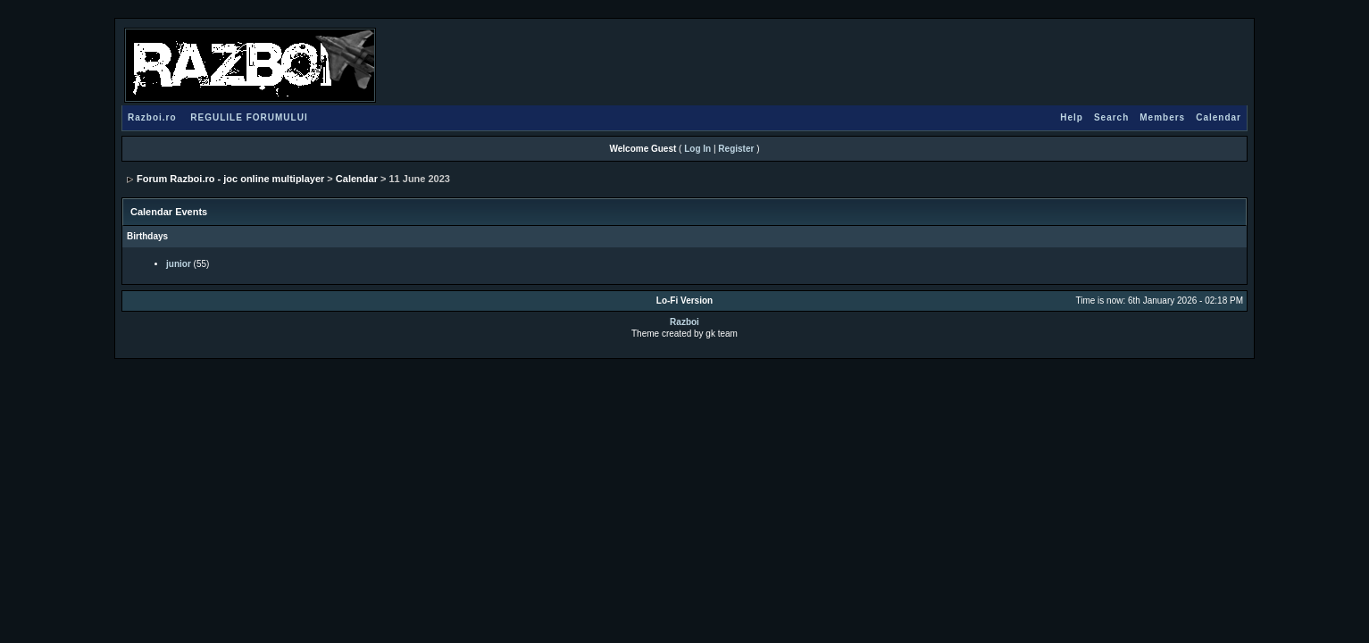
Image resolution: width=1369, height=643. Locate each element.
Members (1162, 117)
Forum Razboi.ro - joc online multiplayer (230, 178)
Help (1071, 117)
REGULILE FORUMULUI (248, 117)
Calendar (1218, 117)
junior (178, 264)
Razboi (684, 322)
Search (1111, 117)
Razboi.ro (152, 117)
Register (736, 149)
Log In (697, 149)
